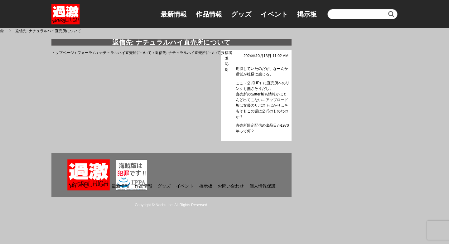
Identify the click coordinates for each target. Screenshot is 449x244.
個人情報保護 (262, 185)
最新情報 (174, 14)
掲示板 (307, 14)
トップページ (62, 53)
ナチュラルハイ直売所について (125, 53)
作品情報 (209, 14)
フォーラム (86, 53)
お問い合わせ (231, 185)
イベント (274, 14)
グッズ (241, 14)
